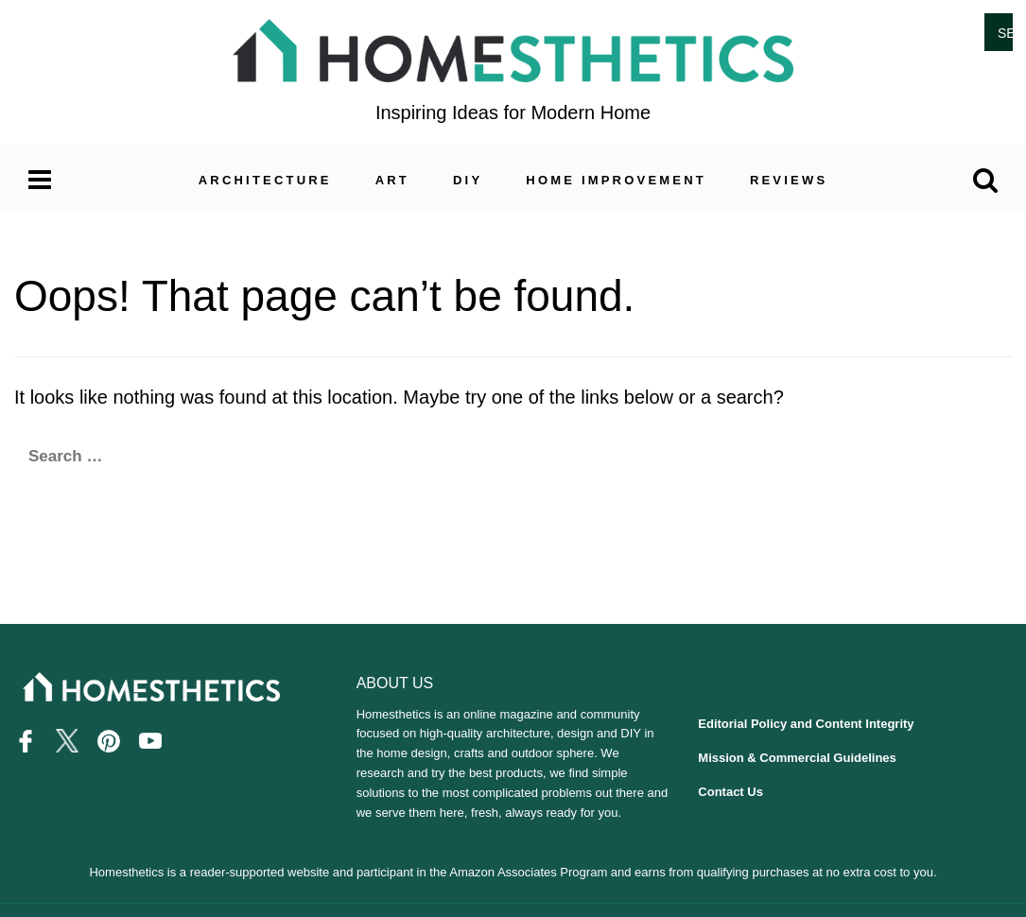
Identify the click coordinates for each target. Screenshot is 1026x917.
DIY (467, 180)
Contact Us (730, 792)
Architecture (265, 180)
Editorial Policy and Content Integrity (805, 724)
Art (392, 180)
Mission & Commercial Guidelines (797, 758)
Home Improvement (616, 180)
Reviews (788, 180)
